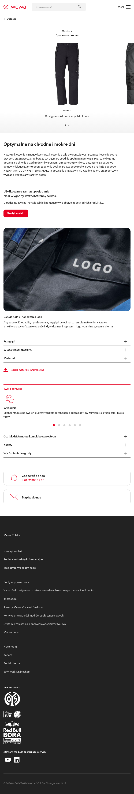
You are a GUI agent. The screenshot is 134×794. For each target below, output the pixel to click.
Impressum (10, 598)
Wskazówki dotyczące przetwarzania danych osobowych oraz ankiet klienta (48, 590)
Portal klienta (11, 663)
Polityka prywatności (16, 582)
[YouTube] (7, 759)
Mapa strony (11, 632)
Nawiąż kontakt (16, 213)
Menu (124, 7)
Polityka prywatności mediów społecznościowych (33, 615)
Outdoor (9, 18)
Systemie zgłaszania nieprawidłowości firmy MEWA (34, 624)
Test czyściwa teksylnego (19, 567)
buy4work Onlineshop (16, 671)
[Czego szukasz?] (59, 7)
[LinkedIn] (16, 759)
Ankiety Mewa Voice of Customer (23, 607)
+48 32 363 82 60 (33, 480)
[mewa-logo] (14, 7)
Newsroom (10, 646)
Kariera (7, 655)
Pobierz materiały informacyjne (22, 370)
